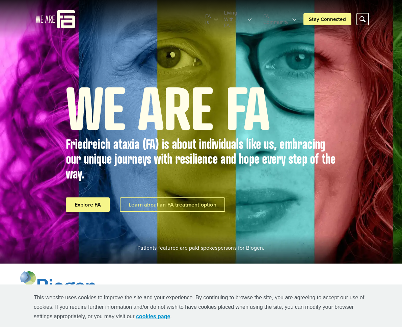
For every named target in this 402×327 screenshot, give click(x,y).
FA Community (274, 16)
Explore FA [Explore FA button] (88, 205)
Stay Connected (327, 16)
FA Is (194, 16)
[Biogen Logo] (59, 284)
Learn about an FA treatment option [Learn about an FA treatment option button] (172, 205)
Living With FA (228, 16)
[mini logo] (55, 16)
